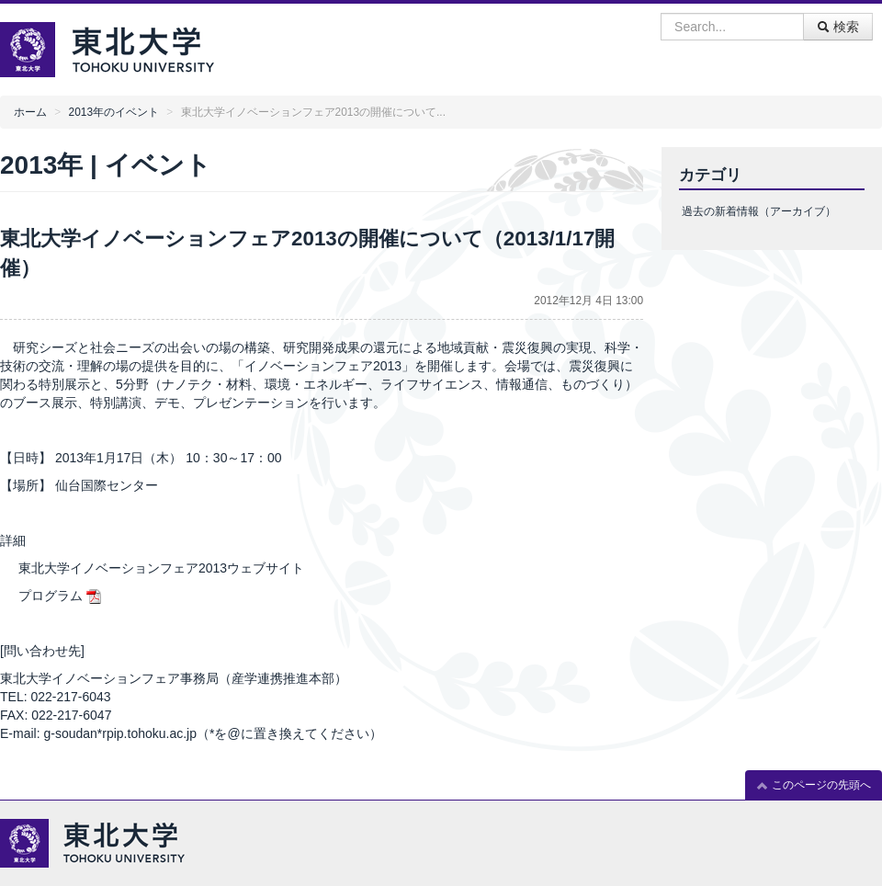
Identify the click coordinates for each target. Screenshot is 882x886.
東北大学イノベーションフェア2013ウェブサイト (161, 568)
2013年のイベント (114, 112)
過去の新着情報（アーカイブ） (759, 211)
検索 (838, 26)
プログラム (50, 595)
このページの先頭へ (813, 785)
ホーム (30, 112)
